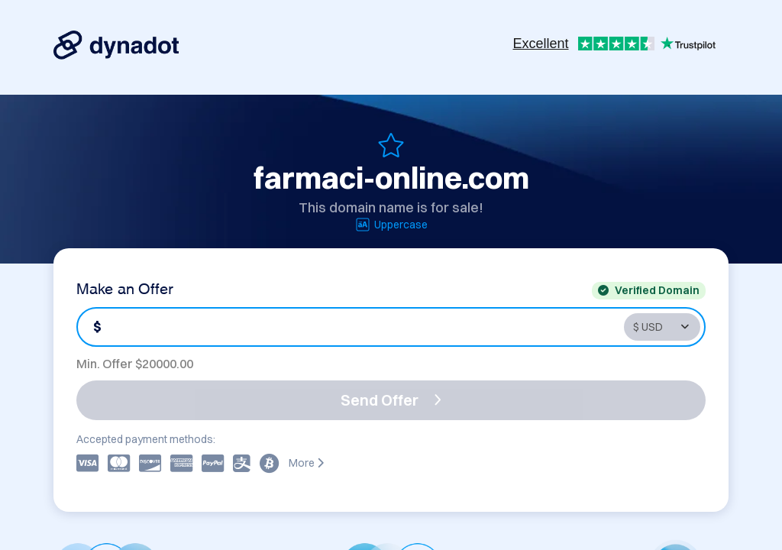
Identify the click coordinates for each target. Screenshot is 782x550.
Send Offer (391, 399)
